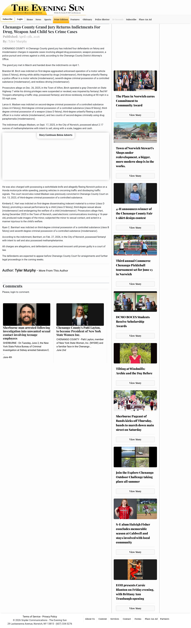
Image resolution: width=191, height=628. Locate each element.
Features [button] (75, 19)
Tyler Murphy (26, 270)
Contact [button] (127, 619)
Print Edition (61, 19)
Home (30, 19)
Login (20, 19)
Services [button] (115, 619)
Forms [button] (138, 619)
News (38, 19)
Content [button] (102, 619)
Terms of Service (31, 616)
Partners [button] (165, 619)
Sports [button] (47, 19)
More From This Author (53, 270)
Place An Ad (145, 19)
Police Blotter (102, 19)
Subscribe (7, 19)
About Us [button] (90, 619)
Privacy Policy (49, 616)
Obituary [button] (87, 19)
